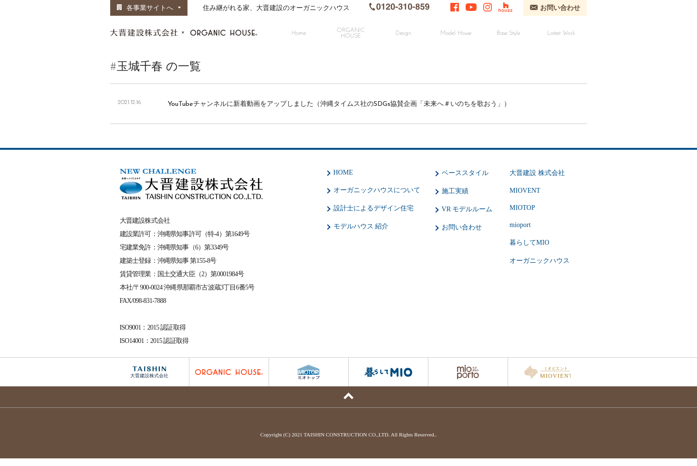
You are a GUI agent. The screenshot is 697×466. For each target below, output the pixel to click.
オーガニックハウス (540, 260)
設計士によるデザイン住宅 (373, 208)
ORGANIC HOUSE (351, 33)
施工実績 (455, 191)
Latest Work (561, 33)
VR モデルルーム (467, 209)
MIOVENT (525, 190)
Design (403, 33)
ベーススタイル (465, 172)
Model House (455, 33)
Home (298, 33)
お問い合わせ (462, 227)
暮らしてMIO (529, 242)
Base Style (508, 33)
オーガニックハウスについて (376, 190)
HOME (343, 172)
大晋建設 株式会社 (537, 172)
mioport (520, 224)
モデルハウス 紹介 (361, 226)
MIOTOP (522, 207)
